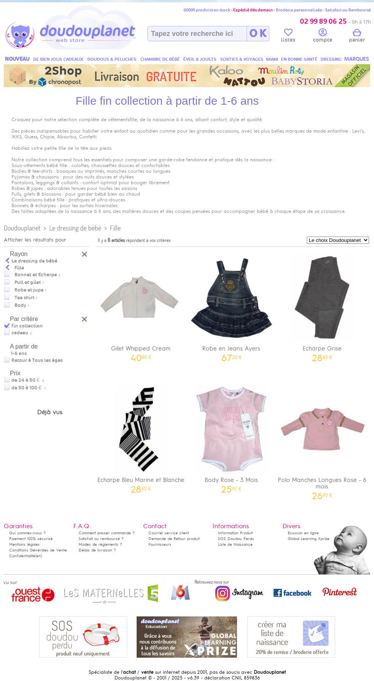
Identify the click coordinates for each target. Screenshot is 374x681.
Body (20, 305)
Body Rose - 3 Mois (231, 437)
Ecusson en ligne (303, 533)
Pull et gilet (28, 282)
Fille (115, 228)
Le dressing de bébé (75, 228)
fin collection (27, 326)
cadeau (19, 333)
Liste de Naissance (235, 544)
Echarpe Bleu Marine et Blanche (140, 437)
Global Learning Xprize (308, 539)
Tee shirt (24, 298)
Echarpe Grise (322, 306)
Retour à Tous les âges (37, 360)
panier (357, 36)
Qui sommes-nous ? (27, 533)
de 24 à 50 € (27, 380)
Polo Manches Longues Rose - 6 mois (322, 440)
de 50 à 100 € (28, 388)
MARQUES (356, 59)
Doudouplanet (22, 228)
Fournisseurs (159, 544)
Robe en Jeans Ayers (231, 306)
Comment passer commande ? (107, 533)
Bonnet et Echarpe (36, 275)
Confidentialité (22, 556)
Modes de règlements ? (100, 544)
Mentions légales (24, 544)
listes (288, 36)
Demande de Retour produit (174, 539)
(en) (38, 556)
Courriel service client (168, 533)
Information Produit (235, 533)
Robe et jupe (29, 290)
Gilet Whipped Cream (140, 306)
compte (322, 36)
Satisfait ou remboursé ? (101, 539)
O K (257, 34)
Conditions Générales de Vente (38, 550)
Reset (85, 318)
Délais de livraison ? (97, 550)
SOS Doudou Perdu (236, 539)
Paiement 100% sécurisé (31, 539)
